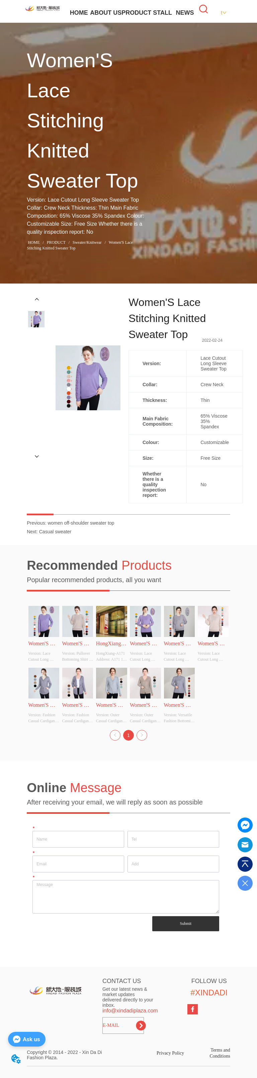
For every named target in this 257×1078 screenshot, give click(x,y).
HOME (79, 12)
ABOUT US (105, 12)
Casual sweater (55, 531)
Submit (185, 923)
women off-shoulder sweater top (81, 523)
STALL (162, 12)
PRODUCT (136, 12)
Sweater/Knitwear (87, 242)
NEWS (185, 12)
